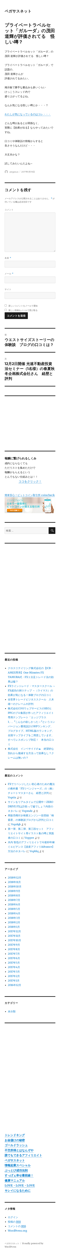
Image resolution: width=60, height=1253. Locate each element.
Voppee (29, 837)
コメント (9, 209)
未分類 (12, 1011)
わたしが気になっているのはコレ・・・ (28, 114)
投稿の (14, 1221)
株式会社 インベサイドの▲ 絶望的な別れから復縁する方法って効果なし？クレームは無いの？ (31, 753)
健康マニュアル (15, 1180)
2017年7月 (14, 953)
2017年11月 (14, 935)
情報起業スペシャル (18, 1165)
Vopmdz (27, 810)
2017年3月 (14, 971)
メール (9, 273)
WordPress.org (17, 1230)
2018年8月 (14, 895)
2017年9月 (14, 944)
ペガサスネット (18, 11)
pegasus (14, 171)
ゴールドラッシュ (16, 1145)
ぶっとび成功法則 (16, 1170)
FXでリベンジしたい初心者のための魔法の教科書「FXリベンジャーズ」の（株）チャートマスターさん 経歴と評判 (31, 788)
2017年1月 (14, 980)
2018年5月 (14, 908)
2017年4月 (14, 967)
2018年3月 (14, 917)
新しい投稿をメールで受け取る (23, 310)
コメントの (17, 1226)
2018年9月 (14, 891)
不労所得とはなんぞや (19, 1150)
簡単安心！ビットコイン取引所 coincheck (30, 495)
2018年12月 (14, 877)
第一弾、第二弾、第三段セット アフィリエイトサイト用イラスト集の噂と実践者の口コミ (31, 833)
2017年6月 (14, 958)
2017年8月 (14, 949)
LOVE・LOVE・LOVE (20, 1185)
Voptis (12, 797)
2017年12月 (14, 931)
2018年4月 (14, 913)
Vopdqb (16, 824)
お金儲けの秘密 (15, 1140)
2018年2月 (14, 922)
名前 (8, 258)
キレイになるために (18, 1190)
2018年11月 (14, 882)
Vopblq (34, 851)
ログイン (13, 1217)
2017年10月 (14, 940)
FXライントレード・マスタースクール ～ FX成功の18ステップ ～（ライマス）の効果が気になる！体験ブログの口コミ (31, 690)
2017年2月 (14, 976)
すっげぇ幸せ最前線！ (19, 1175)
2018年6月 (14, 904)
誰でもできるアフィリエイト (23, 1155)
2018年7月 (14, 900)
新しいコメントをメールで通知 (23, 305)
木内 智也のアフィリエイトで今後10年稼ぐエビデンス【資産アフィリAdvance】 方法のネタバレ (32, 847)
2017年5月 (14, 962)
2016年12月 (14, 985)
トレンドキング (15, 1135)
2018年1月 (14, 926)
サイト (8, 289)
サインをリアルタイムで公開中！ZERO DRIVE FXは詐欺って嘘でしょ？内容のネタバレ (30, 806)
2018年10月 (14, 886)
